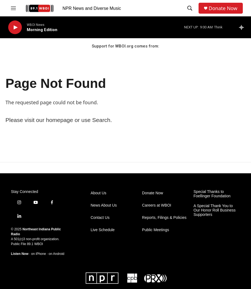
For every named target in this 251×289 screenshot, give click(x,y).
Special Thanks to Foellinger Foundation (212, 194)
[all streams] (243, 27)
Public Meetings (155, 230)
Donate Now (223, 8)
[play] (15, 27)
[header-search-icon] (190, 8)
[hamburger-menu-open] (13, 8)
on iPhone (38, 254)
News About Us (104, 205)
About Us (99, 193)
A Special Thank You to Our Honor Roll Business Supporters (215, 210)
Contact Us (100, 218)
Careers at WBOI (156, 205)
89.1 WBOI (35, 244)
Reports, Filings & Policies (164, 218)
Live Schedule (103, 230)
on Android (56, 254)
